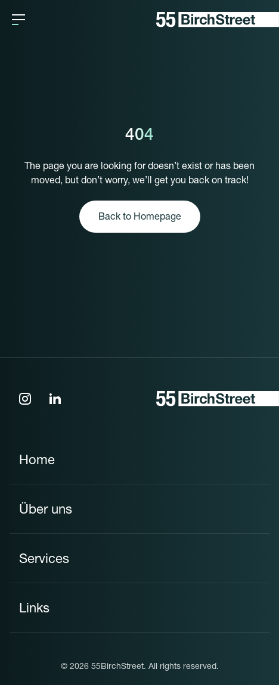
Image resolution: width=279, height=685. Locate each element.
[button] (18, 19)
